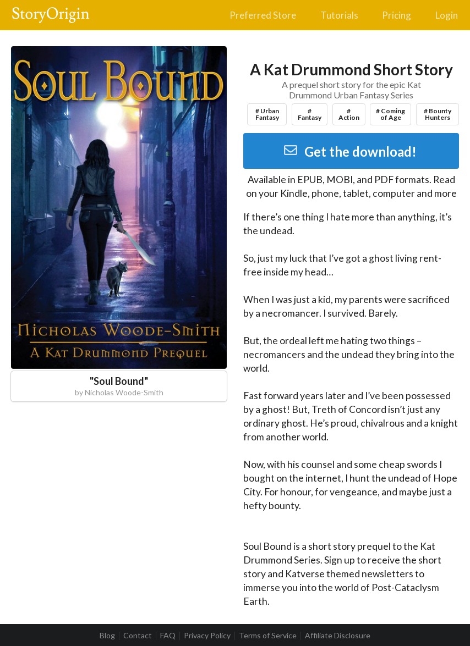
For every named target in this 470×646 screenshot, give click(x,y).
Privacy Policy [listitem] (207, 635)
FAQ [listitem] (168, 635)
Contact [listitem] (137, 635)
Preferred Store (262, 15)
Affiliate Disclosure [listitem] (337, 635)
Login (446, 15)
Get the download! (350, 151)
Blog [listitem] (107, 635)
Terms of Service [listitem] (268, 635)
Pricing (396, 15)
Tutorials (339, 15)
